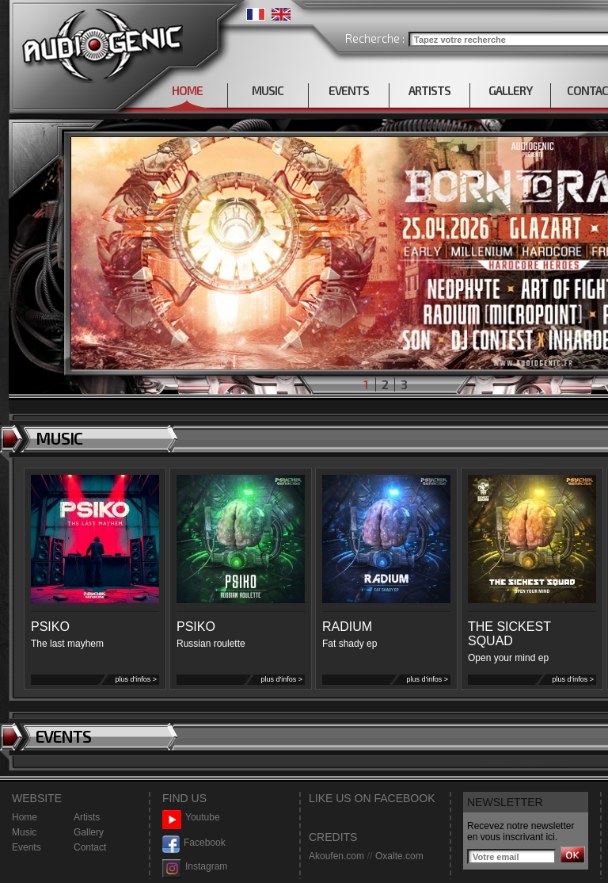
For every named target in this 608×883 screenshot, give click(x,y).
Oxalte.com (399, 856)
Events (26, 847)
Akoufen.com (336, 856)
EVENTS (349, 90)
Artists (87, 817)
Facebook (194, 843)
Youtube (191, 817)
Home (24, 817)
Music (24, 832)
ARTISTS (429, 90)
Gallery (89, 832)
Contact (90, 847)
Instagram (194, 866)
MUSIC (267, 90)
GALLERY (510, 90)
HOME (187, 90)
